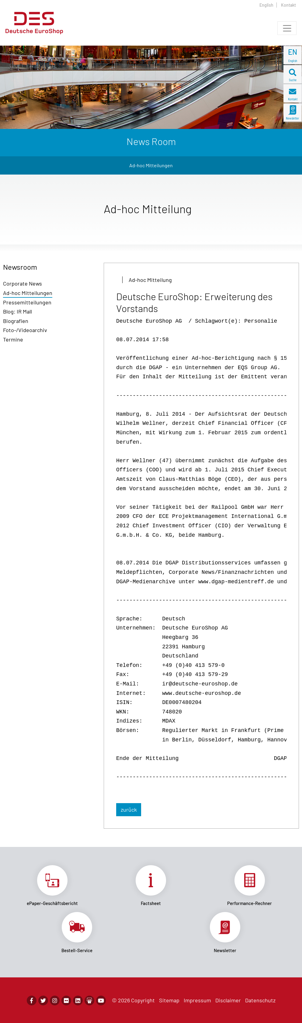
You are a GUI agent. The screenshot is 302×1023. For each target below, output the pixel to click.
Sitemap (169, 1000)
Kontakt (288, 5)
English (266, 5)
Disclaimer (228, 1000)
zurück (129, 809)
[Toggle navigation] (287, 28)
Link (52, 885)
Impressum (197, 1000)
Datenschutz (260, 1000)
